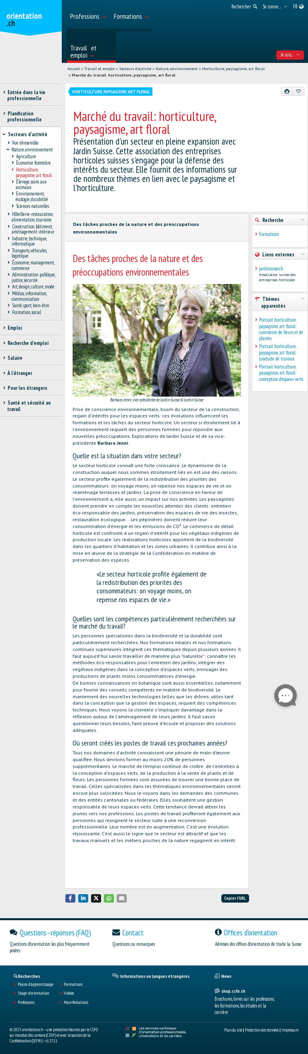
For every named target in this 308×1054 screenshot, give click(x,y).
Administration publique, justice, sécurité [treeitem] (33, 278)
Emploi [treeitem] (14, 327)
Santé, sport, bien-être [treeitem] (30, 305)
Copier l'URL (235, 898)
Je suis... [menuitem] (290, 54)
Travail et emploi (99, 68)
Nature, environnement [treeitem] (32, 150)
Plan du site (233, 1030)
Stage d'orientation (33, 993)
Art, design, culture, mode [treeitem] (33, 287)
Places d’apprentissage (35, 984)
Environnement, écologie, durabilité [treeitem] (32, 197)
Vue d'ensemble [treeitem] (25, 143)
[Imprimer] (287, 91)
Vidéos (69, 993)
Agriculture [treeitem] (26, 156)
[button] (70, 898)
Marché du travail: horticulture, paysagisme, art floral (123, 75)
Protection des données (262, 1030)
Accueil (73, 68)
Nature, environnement (177, 68)
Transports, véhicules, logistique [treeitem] (29, 253)
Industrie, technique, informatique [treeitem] (29, 241)
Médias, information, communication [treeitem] (29, 296)
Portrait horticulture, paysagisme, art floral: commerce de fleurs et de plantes (281, 329)
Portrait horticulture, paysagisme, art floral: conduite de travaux (277, 352)
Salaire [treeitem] (14, 358)
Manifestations (76, 1002)
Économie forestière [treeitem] (33, 163)
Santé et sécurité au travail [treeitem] (29, 405)
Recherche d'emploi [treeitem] (28, 343)
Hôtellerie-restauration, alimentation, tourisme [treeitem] (32, 217)
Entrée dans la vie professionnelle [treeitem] (26, 95)
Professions (26, 1002)
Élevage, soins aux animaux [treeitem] (31, 185)
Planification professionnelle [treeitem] (24, 116)
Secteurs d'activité (135, 68)
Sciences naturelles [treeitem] (32, 206)
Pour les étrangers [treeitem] (27, 388)
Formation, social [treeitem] (26, 312)
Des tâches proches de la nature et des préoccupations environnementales (136, 228)
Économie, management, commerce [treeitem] (33, 266)
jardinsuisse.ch (271, 269)
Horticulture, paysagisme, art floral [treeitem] (34, 172)
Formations (269, 234)
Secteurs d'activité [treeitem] (27, 134)
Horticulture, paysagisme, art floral (233, 68)
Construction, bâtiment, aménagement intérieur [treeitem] (33, 229)
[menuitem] (88, 15)
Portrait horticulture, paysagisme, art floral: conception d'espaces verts (281, 373)
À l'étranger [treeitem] (19, 373)
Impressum (290, 1030)
